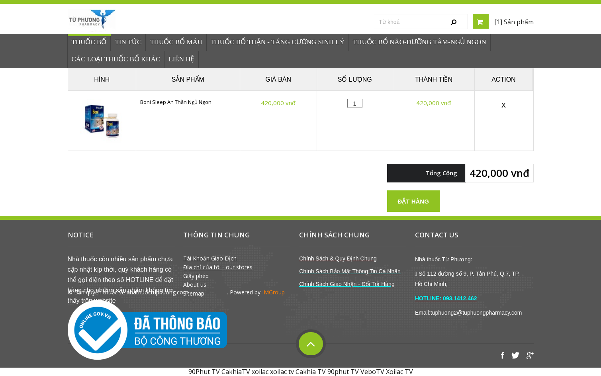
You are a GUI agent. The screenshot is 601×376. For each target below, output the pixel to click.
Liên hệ (181, 59)
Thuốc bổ (89, 42)
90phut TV (343, 371)
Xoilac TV (399, 371)
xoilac (260, 371)
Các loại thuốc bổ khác (116, 59)
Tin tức (128, 42)
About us (194, 285)
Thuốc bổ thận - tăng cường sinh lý (278, 42)
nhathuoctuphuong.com (157, 292)
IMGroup (273, 292)
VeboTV (372, 371)
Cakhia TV (311, 371)
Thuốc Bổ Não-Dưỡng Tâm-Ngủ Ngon (419, 42)
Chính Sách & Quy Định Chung (338, 258)
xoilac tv (282, 371)
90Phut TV (204, 371)
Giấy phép (196, 276)
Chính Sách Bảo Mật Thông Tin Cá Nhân (350, 271)
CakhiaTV (235, 371)
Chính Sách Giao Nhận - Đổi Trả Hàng (347, 284)
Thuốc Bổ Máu (176, 42)
